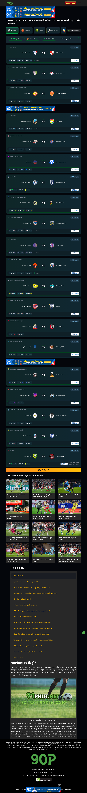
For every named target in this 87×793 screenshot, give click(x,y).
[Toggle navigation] (79, 3)
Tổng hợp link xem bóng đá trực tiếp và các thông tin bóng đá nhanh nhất (35, 593)
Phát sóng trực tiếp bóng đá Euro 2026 (25, 616)
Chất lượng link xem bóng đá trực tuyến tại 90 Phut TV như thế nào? (33, 628)
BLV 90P (49, 39)
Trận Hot (32, 39)
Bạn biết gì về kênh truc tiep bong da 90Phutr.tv (27, 582)
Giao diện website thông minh (22, 599)
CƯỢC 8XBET (70, 3)
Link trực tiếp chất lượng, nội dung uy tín (25, 605)
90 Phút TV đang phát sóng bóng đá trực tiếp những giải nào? (32, 611)
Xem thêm (43, 470)
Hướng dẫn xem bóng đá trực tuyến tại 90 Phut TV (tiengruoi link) (33, 622)
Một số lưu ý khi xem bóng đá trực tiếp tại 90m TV (28, 652)
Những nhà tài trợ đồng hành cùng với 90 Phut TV (28, 646)
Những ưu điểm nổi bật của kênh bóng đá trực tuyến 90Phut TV (32, 588)
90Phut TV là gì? (18, 576)
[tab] (12, 30)
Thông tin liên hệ (18, 658)
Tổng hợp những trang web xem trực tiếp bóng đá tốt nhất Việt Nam (33, 640)
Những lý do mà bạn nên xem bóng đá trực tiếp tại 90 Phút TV (32, 634)
